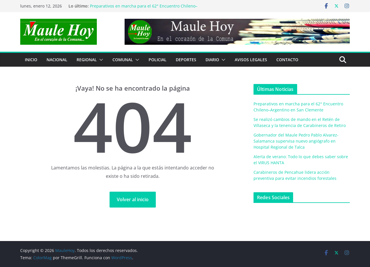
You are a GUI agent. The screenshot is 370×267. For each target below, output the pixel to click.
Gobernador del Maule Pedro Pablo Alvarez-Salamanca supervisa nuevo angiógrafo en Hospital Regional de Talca (296, 141)
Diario (212, 59)
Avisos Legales (251, 59)
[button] (100, 60)
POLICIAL (157, 59)
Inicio (31, 59)
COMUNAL (122, 59)
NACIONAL (57, 59)
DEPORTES (186, 59)
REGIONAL (87, 59)
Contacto (287, 59)
